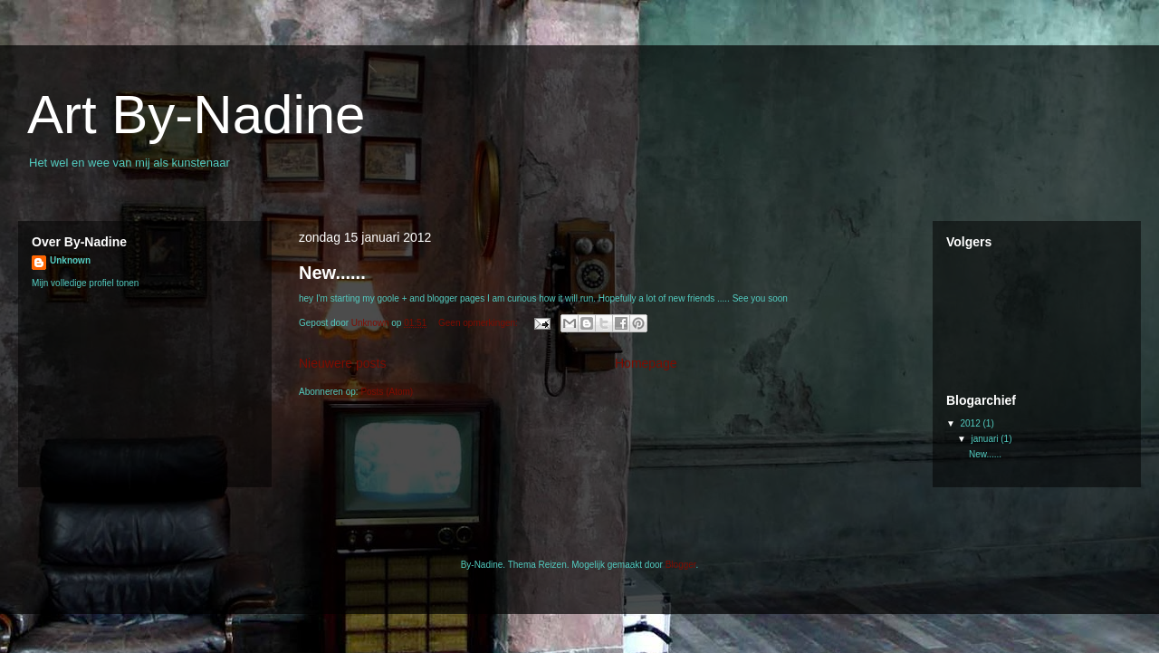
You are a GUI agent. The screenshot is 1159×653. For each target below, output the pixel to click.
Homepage (646, 363)
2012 (971, 423)
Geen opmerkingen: (479, 323)
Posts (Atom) (386, 392)
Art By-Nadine (196, 114)
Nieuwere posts (343, 363)
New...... (332, 273)
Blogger (681, 565)
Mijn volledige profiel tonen (85, 283)
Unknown (70, 260)
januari (986, 439)
